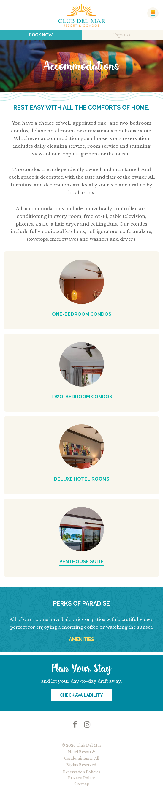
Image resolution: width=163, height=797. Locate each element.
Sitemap (81, 784)
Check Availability (81, 695)
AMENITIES (81, 639)
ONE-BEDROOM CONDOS (81, 314)
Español (122, 35)
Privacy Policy (81, 778)
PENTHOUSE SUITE (81, 561)
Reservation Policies (81, 772)
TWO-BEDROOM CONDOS (81, 397)
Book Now (41, 35)
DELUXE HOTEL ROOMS (81, 479)
